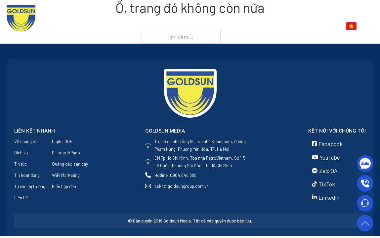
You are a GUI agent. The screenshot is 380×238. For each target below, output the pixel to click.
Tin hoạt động (27, 175)
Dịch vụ (242, 26)
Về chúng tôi (209, 26)
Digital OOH (62, 141)
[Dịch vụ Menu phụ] (257, 26)
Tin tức (276, 26)
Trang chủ (173, 26)
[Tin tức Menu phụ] (291, 26)
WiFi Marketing (66, 175)
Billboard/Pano (66, 152)
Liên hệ (309, 26)
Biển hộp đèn (64, 186)
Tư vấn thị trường (29, 186)
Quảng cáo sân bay (70, 164)
